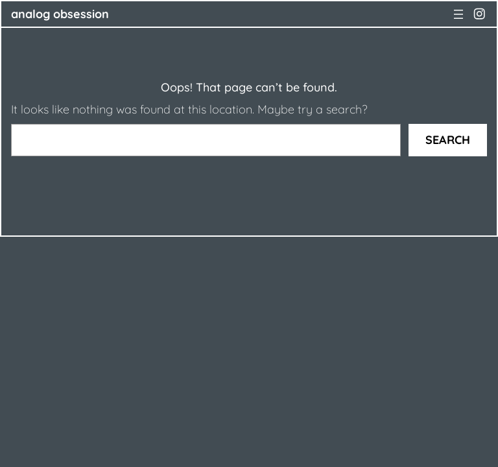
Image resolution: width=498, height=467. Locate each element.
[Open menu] (458, 14)
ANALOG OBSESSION (60, 13)
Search (447, 139)
